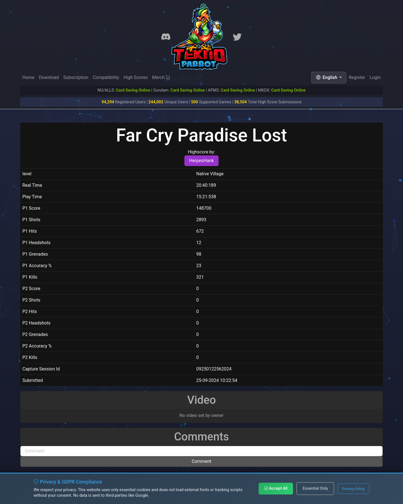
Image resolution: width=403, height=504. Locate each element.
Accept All (275, 488)
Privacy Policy (353, 489)
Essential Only (315, 488)
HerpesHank (201, 160)
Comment (201, 461)
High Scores (135, 77)
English (327, 77)
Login (375, 77)
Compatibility (106, 77)
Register (357, 77)
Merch (161, 77)
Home (28, 77)
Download (49, 77)
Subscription (75, 77)
